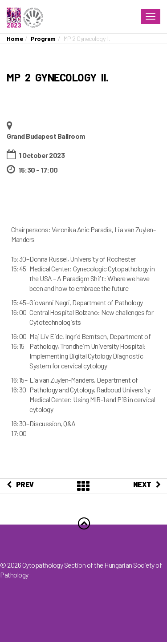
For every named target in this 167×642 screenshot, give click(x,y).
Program (43, 38)
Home (15, 38)
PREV (20, 484)
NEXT (147, 484)
